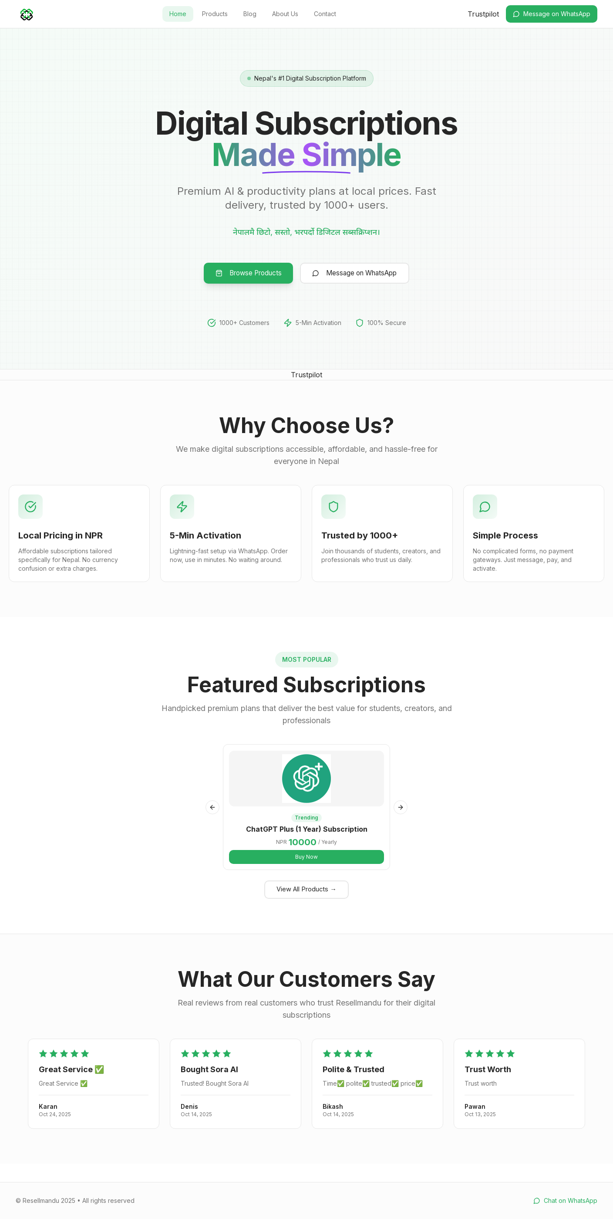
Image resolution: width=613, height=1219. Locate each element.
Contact (325, 13)
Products (215, 13)
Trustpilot (483, 14)
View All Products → (306, 906)
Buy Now (306, 871)
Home (177, 13)
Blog (249, 13)
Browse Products (239, 274)
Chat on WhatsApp (565, 1200)
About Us (285, 13)
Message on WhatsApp (551, 13)
